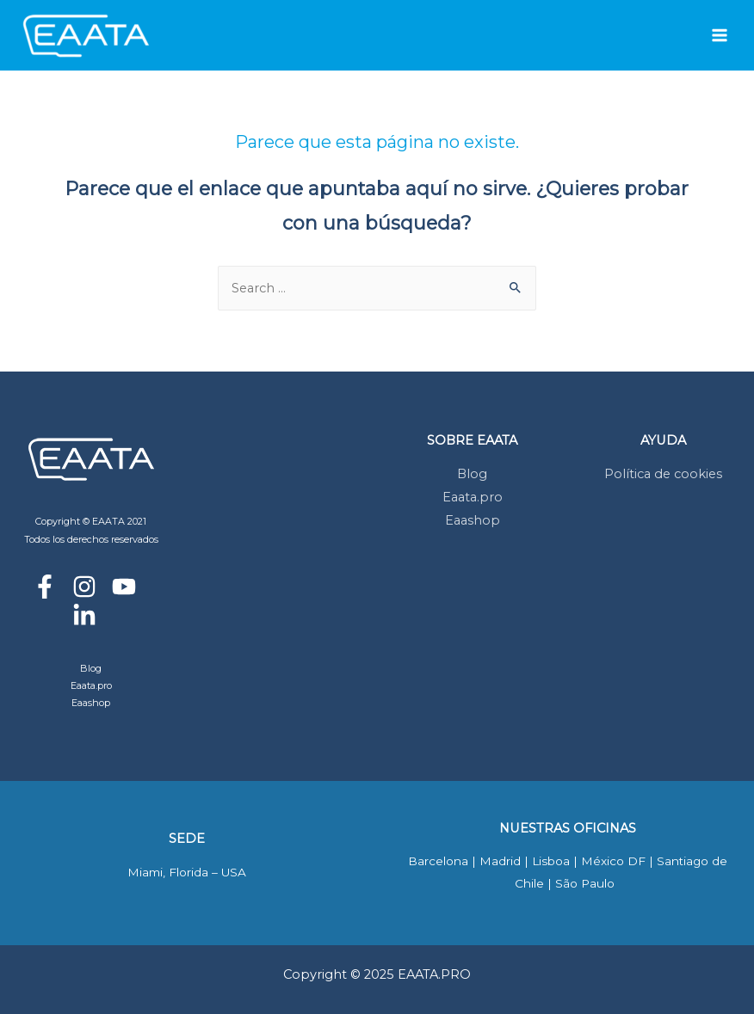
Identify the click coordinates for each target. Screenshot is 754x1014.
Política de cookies (663, 474)
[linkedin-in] (90, 616)
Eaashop (90, 703)
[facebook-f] (51, 587)
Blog (91, 668)
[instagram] (90, 587)
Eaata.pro (91, 685)
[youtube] (130, 587)
